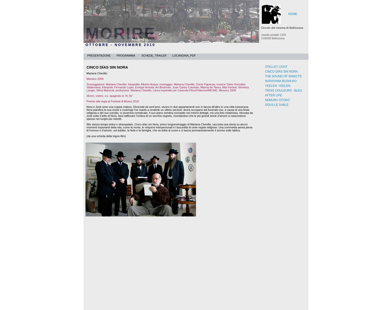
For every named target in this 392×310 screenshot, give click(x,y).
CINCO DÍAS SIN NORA (281, 71)
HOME (292, 14)
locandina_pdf (184, 55)
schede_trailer (154, 55)
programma (126, 55)
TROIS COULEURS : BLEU (283, 90)
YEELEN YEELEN (277, 86)
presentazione (99, 55)
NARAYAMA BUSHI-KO (280, 81)
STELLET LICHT (276, 67)
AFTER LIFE (273, 95)
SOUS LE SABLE (276, 105)
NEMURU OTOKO (277, 100)
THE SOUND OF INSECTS (283, 76)
